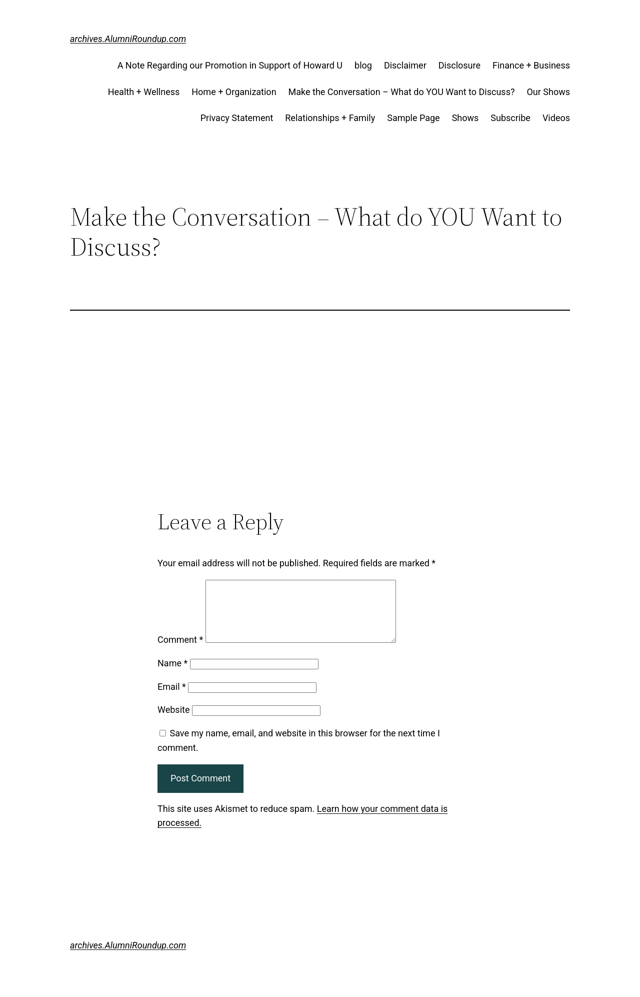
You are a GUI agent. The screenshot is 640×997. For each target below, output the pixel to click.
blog (363, 65)
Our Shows (548, 92)
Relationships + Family (330, 118)
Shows (465, 118)
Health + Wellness (144, 92)
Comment (180, 651)
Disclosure (459, 65)
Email (172, 698)
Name (173, 675)
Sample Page (413, 118)
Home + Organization (234, 92)
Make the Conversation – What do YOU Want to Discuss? (401, 92)
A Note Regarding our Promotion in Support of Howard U (230, 65)
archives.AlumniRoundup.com (128, 39)
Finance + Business (531, 65)
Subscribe (510, 118)
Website (174, 721)
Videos (556, 118)
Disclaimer (405, 65)
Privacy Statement (237, 118)
